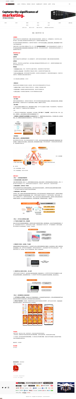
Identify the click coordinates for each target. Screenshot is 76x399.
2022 (38, 22)
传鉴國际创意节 (39, 4)
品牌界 (49, 4)
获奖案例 (28, 4)
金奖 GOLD (24, 27)
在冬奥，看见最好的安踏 (20, 375)
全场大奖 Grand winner (49, 27)
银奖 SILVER (31, 27)
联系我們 (12, 1)
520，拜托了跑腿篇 (19, 377)
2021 (49, 22)
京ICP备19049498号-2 (46, 396)
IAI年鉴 (53, 4)
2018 (38, 25)
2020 (60, 22)
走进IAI (18, 4)
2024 (16, 22)
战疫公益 (70, 22)
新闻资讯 (45, 4)
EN (69, 4)
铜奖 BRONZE (39, 27)
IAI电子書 (7, 1)
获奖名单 (33, 4)
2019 (27, 25)
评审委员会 (23, 4)
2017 (49, 25)
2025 (6, 22)
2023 (27, 22)
